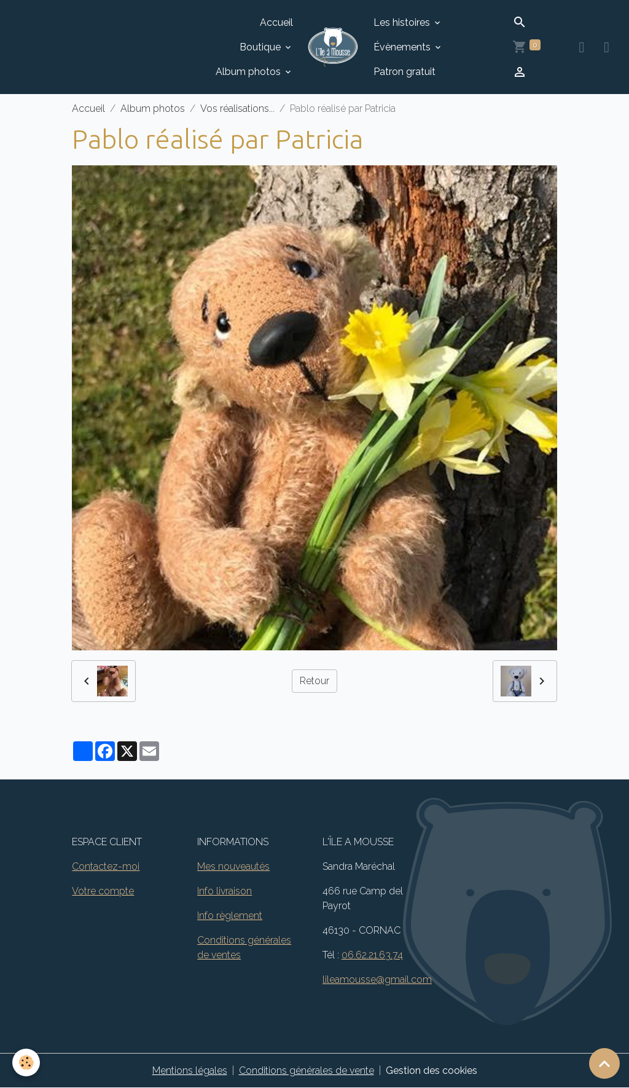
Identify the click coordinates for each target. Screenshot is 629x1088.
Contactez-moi (105, 866)
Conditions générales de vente (306, 1070)
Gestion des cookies (431, 1070)
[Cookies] (26, 1062)
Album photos (249, 71)
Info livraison (224, 891)
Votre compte (103, 891)
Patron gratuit (404, 71)
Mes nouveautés (233, 866)
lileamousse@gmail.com (377, 979)
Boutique (261, 47)
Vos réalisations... (237, 108)
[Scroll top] (604, 1063)
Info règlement (229, 915)
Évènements (403, 47)
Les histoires (402, 22)
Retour (314, 681)
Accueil (276, 22)
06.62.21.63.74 (372, 955)
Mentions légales (189, 1070)
